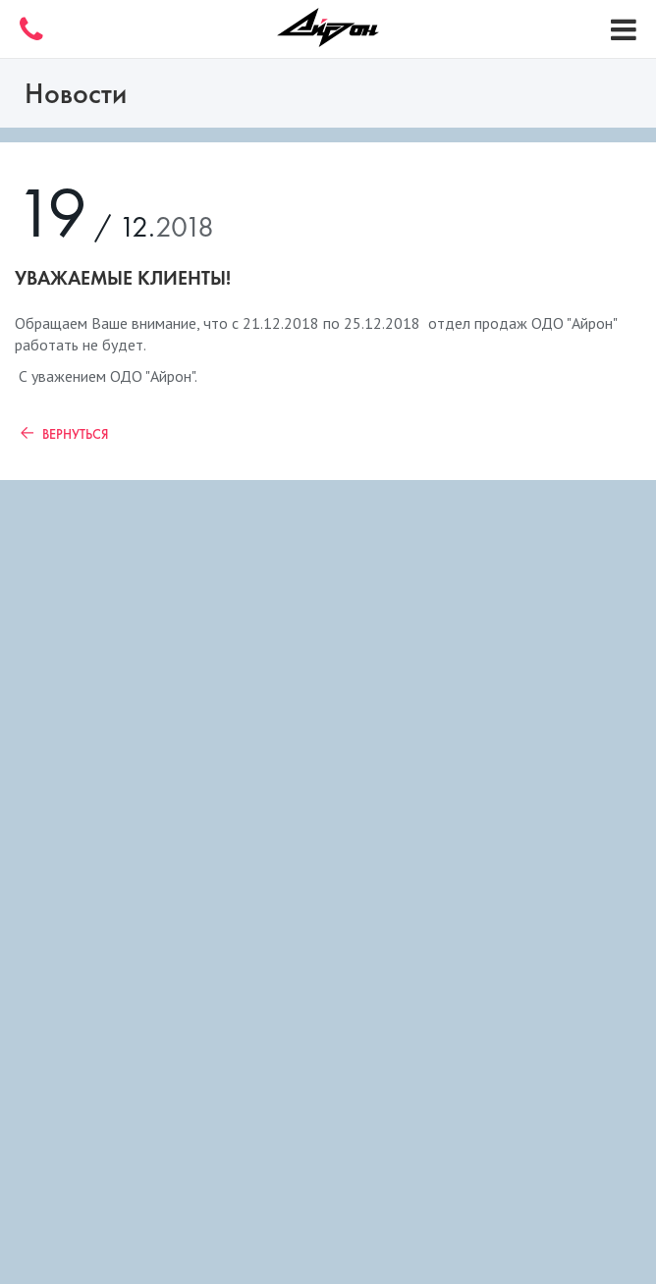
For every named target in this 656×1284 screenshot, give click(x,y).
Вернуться (61, 434)
